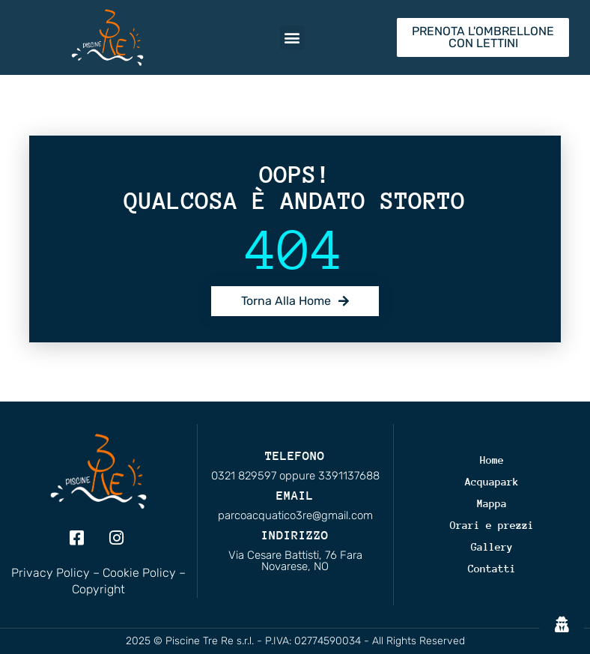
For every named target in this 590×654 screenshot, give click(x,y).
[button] (292, 37)
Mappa (492, 503)
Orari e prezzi (492, 525)
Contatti (492, 569)
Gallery (492, 547)
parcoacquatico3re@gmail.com (295, 515)
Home (492, 460)
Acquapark (492, 482)
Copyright (98, 589)
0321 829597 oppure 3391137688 (295, 475)
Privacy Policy (50, 573)
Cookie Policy (139, 573)
